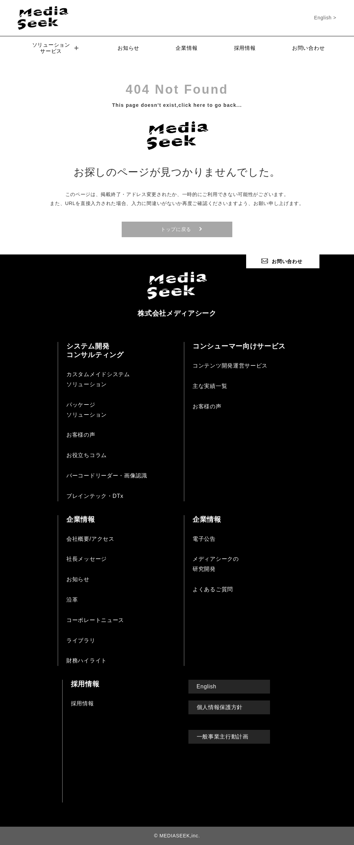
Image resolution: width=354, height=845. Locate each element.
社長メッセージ (86, 559)
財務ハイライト (86, 660)
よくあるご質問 (213, 589)
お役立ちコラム (86, 455)
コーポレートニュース (95, 620)
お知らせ (128, 48)
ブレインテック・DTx (94, 496)
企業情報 (186, 48)
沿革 (72, 600)
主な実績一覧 (210, 386)
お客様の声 (80, 435)
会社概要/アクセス (90, 539)
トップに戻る (176, 229)
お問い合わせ (308, 48)
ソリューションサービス (55, 48)
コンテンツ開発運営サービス (230, 366)
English (206, 686)
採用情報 (245, 48)
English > (325, 17)
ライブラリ (80, 640)
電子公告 (204, 539)
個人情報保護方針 (220, 707)
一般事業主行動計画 (223, 737)
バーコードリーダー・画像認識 (106, 476)
